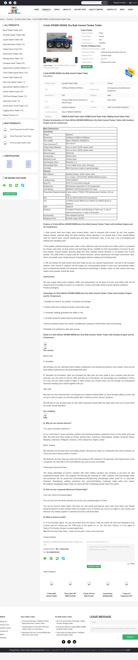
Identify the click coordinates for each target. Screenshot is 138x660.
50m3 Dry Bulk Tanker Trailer (57, 531)
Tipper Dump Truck (10, 49)
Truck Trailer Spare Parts (13, 73)
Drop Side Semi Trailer (12, 44)
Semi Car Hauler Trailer (12, 82)
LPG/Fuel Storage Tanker (13, 96)
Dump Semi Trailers (11, 54)
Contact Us (111, 9)
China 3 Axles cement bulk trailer (32, 650)
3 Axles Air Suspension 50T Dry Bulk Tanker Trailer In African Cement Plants (126, 595)
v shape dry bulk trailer (76, 531)
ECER (128, 650)
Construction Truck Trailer (13, 106)
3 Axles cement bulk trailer (94, 531)
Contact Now (86, 66)
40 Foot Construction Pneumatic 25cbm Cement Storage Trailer (70, 622)
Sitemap (3, 638)
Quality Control (96, 9)
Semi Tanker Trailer (11, 30)
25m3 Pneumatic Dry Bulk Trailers (22, 129)
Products (46, 9)
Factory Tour (80, 9)
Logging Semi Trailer (11, 110)
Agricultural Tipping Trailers (14, 87)
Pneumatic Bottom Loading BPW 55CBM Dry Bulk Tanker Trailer (71, 628)
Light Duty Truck (9, 101)
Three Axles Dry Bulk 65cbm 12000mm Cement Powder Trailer (70, 634)
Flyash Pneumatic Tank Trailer (20, 136)
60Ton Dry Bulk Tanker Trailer (20, 143)
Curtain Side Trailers (11, 77)
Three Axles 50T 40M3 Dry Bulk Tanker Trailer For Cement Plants (70, 595)
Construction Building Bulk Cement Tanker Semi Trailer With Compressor (108, 595)
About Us (67, 9)
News (122, 9)
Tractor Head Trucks (11, 92)
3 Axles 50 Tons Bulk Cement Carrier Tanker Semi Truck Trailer (89, 595)
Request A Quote (120, 3)
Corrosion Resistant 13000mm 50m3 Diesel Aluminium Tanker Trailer (35, 622)
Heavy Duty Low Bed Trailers (14, 68)
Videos (57, 9)
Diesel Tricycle (9, 115)
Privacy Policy (15, 650)
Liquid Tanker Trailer (11, 40)
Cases (130, 9)
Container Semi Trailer (12, 63)
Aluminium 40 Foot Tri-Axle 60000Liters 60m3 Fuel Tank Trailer (36, 634)
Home (36, 9)
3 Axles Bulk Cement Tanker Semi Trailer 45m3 (51, 595)
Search (104, 3)
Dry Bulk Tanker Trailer (23, 19)
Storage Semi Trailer (11, 58)
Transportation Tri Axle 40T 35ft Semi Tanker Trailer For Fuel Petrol (35, 628)
